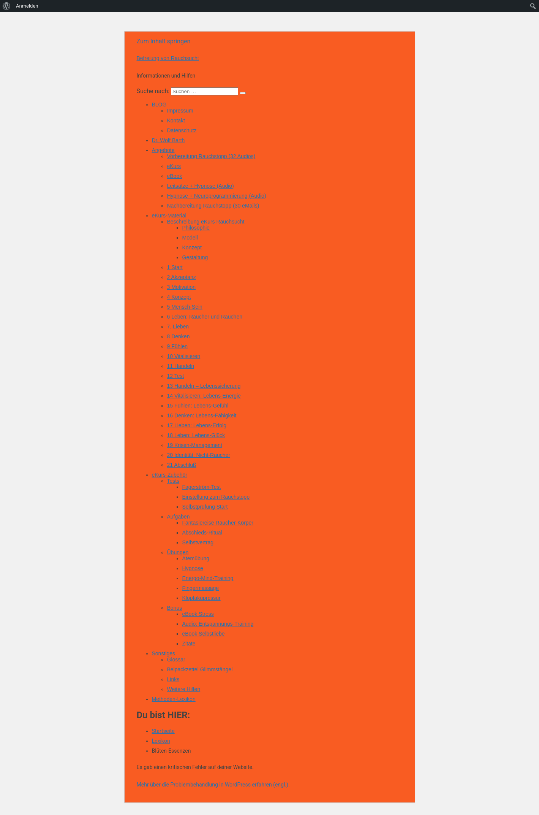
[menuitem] (6, 6)
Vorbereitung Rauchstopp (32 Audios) (211, 156)
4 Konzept (179, 297)
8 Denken (178, 336)
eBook (174, 176)
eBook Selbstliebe (203, 634)
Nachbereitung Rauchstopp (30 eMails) (213, 206)
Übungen (178, 552)
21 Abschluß (181, 465)
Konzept (192, 247)
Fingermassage (200, 588)
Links (173, 679)
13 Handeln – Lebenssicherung (204, 386)
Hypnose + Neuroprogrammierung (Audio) (216, 196)
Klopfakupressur (201, 598)
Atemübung (196, 558)
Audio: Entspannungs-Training (218, 624)
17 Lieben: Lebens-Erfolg (196, 425)
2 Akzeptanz (181, 277)
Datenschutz (182, 130)
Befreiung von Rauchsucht (168, 58)
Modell (190, 238)
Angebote (163, 150)
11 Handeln (180, 366)
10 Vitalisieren (184, 356)
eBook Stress (198, 614)
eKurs (174, 166)
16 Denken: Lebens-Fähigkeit (202, 415)
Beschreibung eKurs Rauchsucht (206, 222)
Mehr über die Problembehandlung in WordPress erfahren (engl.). (213, 785)
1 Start (175, 267)
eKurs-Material (169, 215)
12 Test (175, 376)
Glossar (176, 659)
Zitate (189, 644)
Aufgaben (178, 517)
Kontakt (176, 120)
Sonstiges (163, 653)
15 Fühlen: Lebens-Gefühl (198, 406)
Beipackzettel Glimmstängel (200, 669)
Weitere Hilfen (184, 689)
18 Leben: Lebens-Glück (196, 435)
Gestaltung (195, 257)
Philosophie (196, 228)
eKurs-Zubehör (169, 475)
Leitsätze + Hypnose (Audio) (200, 186)
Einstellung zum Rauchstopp (216, 497)
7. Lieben (178, 326)
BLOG (159, 104)
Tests (173, 481)
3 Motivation (181, 287)
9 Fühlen (177, 346)
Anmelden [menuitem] (27, 6)
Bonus (174, 608)
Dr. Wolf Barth (168, 140)
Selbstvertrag (197, 542)
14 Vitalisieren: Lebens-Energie (204, 396)
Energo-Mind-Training (208, 578)
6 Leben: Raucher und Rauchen (204, 317)
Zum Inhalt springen (164, 41)
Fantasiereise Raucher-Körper (218, 523)
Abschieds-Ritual (202, 533)
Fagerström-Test (201, 487)
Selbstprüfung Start (205, 507)
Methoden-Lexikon (174, 699)
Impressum (180, 111)
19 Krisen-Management (195, 445)
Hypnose (192, 568)
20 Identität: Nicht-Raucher (199, 455)
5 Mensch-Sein (184, 307)
